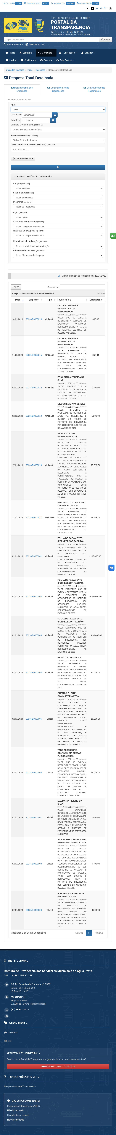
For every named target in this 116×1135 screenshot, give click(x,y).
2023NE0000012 (34, 387)
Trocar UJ (13, 3)
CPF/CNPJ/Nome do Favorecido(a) (33, 144)
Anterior (79, 933)
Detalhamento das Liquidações (58, 89)
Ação (20, 212)
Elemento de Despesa (29, 250)
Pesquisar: (76, 287)
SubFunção (23, 192)
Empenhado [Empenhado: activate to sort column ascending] (96, 300)
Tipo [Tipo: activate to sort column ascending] (49, 300)
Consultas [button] (46, 52)
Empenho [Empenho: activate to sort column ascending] (34, 300)
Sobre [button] (46, 60)
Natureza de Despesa (28, 230)
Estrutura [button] (27, 52)
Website (35, 44)
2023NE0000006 (34, 772)
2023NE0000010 (34, 465)
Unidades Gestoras (15, 70)
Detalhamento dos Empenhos (22, 89)
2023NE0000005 (34, 719)
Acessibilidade (88, 3)
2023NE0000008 (34, 864)
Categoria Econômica (28, 221)
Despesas (40, 70)
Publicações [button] (68, 52)
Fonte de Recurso (24, 135)
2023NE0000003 (34, 635)
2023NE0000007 (34, 817)
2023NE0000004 (34, 672)
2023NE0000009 (34, 910)
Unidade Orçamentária (27, 124)
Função (21, 183)
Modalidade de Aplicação (30, 241)
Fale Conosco (65, 60)
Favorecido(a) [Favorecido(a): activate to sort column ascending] (64, 300)
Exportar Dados (23, 158)
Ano (13, 104)
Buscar (105, 39)
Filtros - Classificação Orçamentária (33, 176)
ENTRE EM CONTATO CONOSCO (58, 1066)
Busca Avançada (13, 44)
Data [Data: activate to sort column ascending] (17, 300)
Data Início (16, 114)
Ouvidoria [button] (28, 60)
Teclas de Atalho (36, 3)
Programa (22, 202)
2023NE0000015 (34, 355)
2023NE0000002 (34, 596)
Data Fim (15, 120)
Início (10, 52)
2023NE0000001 (34, 556)
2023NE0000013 (34, 416)
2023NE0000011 (34, 517)
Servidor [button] (88, 52)
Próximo (99, 933)
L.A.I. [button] (11, 60)
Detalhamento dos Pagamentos (94, 89)
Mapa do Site (63, 3)
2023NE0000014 (34, 319)
